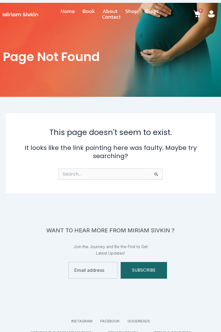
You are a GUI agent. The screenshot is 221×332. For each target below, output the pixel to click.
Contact (111, 17)
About (110, 11)
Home (68, 11)
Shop (131, 11)
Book (89, 11)
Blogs (152, 11)
